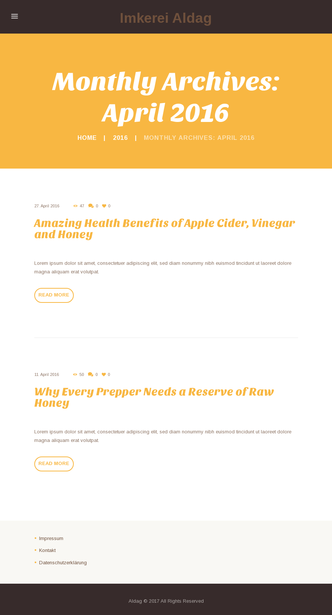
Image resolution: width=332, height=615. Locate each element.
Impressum (51, 538)
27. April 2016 (46, 206)
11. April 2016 (46, 374)
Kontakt (47, 550)
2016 (120, 137)
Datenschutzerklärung (63, 562)
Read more (53, 295)
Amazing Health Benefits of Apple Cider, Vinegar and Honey (164, 229)
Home (87, 137)
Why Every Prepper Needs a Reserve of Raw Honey (154, 397)
